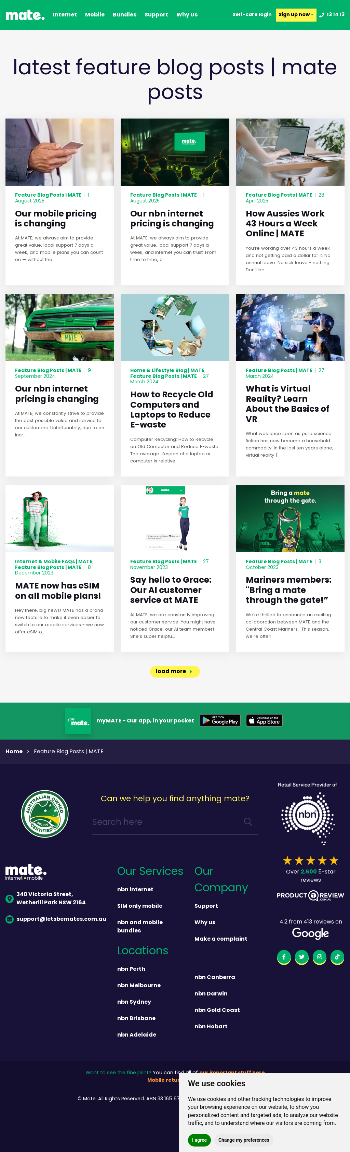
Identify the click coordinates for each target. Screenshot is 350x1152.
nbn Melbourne (139, 986)
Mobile (95, 15)
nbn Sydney (134, 1002)
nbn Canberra (214, 978)
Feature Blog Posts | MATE (48, 195)
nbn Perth (131, 969)
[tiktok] (337, 958)
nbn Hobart (211, 1027)
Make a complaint (220, 939)
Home (14, 752)
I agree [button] (199, 1140)
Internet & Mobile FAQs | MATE (53, 562)
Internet (65, 15)
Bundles (124, 15)
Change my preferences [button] (243, 1140)
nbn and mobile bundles (140, 927)
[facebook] (284, 958)
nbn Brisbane (136, 1019)
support (156, 15)
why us (187, 15)
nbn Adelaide (136, 1035)
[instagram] (319, 958)
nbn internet (135, 890)
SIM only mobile (139, 906)
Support (206, 906)
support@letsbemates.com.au (55, 919)
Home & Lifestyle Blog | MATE (167, 371)
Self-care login (252, 15)
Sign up (296, 15)
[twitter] (302, 958)
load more (171, 672)
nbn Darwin (211, 994)
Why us (204, 923)
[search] (248, 823)
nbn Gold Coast (217, 1010)
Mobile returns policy (175, 1080)
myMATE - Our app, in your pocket (145, 721)
